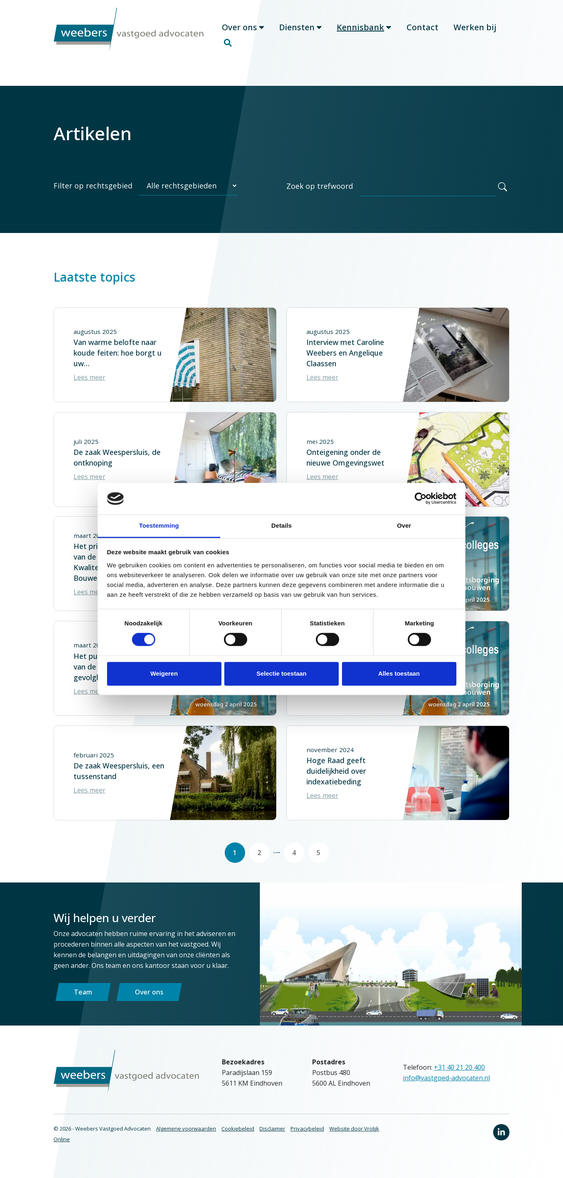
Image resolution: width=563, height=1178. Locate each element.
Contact (422, 35)
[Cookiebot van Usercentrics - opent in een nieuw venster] (420, 499)
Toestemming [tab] (159, 525)
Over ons (243, 35)
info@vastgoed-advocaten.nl (446, 1090)
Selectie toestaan (282, 673)
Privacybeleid (307, 1141)
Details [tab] (281, 525)
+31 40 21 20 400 (459, 1079)
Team (83, 1004)
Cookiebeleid (237, 1141)
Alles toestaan (399, 673)
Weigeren (164, 673)
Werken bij (475, 35)
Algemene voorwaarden (186, 1141)
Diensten (300, 35)
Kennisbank (364, 35)
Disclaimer (272, 1141)
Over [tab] (404, 525)
